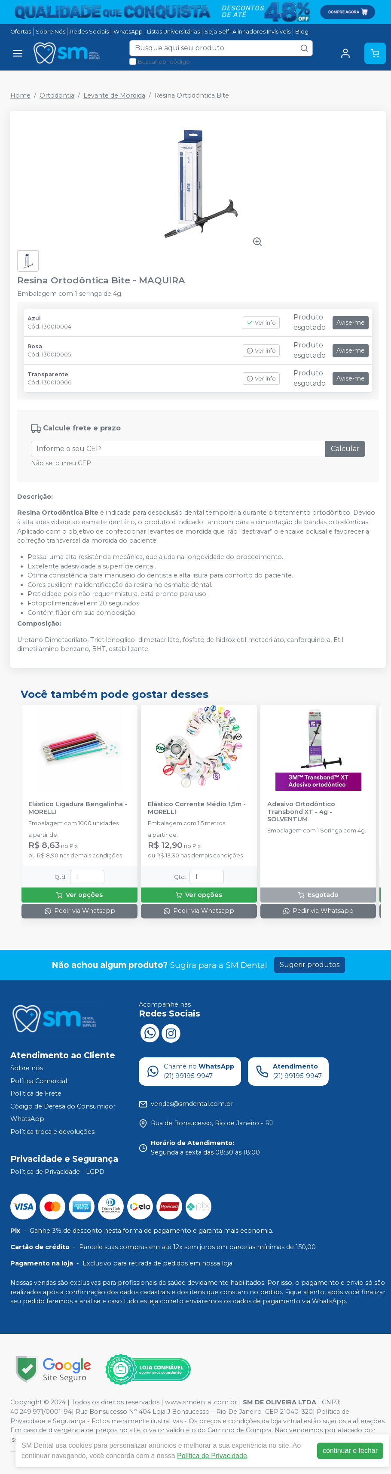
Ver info (261, 322)
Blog (302, 31)
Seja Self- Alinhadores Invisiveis (247, 31)
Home (20, 95)
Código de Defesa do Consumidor (63, 1106)
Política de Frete (35, 1093)
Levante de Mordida (114, 95)
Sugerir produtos (309, 965)
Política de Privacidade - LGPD (57, 1172)
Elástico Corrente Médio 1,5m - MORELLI (197, 808)
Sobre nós (26, 1068)
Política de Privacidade (212, 1455)
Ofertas (20, 31)
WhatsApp (128, 31)
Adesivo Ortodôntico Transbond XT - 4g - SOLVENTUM (301, 812)
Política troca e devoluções (52, 1132)
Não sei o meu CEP (61, 463)
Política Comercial (38, 1081)
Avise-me (350, 322)
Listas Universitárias (173, 31)
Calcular (345, 449)
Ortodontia (57, 95)
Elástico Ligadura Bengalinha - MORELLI (77, 808)
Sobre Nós (50, 31)
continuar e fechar (350, 1450)
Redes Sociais (89, 31)
